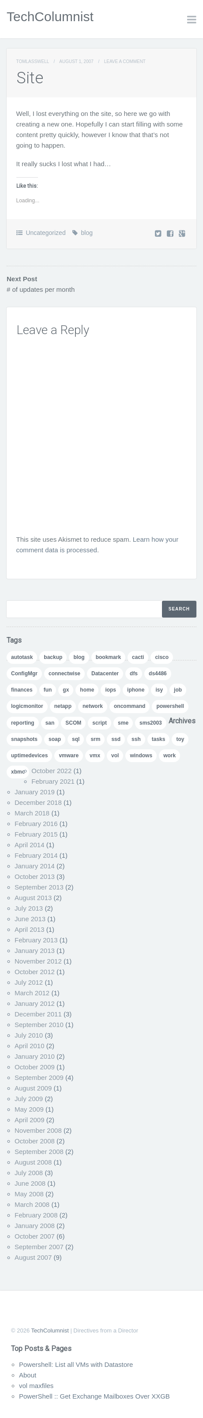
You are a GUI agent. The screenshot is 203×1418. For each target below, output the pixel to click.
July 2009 (29, 1098)
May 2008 (29, 1194)
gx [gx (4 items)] (66, 690)
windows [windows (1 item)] (141, 755)
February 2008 (36, 1215)
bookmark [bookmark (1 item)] (108, 657)
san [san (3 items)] (50, 723)
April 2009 (30, 1120)
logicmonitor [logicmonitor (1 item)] (27, 706)
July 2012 (29, 982)
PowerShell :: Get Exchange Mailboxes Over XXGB (94, 1396)
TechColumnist (50, 16)
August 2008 (33, 1162)
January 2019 (35, 792)
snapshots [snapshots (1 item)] (24, 739)
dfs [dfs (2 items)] (134, 673)
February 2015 (36, 834)
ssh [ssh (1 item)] (136, 739)
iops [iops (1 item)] (110, 690)
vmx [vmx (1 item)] (95, 755)
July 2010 (29, 1035)
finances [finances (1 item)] (22, 690)
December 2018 (38, 802)
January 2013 (35, 950)
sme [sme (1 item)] (123, 723)
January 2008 (35, 1225)
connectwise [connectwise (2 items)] (64, 673)
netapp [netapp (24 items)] (62, 706)
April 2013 (30, 929)
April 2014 (30, 845)
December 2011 (38, 1014)
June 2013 (30, 919)
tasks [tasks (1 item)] (158, 739)
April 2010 (30, 1046)
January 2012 (35, 1003)
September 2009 (39, 1077)
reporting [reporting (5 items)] (22, 723)
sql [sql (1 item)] (75, 739)
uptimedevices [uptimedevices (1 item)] (29, 755)
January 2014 (35, 866)
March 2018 (32, 813)
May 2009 (29, 1109)
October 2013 (35, 876)
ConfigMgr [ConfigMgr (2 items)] (24, 673)
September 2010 (39, 1024)
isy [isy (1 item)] (159, 690)
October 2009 (35, 1067)
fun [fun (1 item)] (48, 690)
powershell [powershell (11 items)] (170, 706)
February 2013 (36, 940)
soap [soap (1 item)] (55, 739)
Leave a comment (125, 61)
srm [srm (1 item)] (95, 739)
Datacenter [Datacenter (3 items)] (105, 673)
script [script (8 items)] (99, 723)
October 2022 (51, 770)
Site (29, 78)
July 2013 (29, 908)
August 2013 (33, 897)
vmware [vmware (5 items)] (69, 755)
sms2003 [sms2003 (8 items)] (150, 723)
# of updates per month (41, 289)
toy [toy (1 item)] (180, 739)
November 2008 (38, 1130)
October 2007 (35, 1236)
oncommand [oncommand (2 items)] (129, 706)
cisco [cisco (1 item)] (162, 657)
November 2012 (38, 961)
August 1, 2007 (76, 61)
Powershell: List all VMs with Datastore (76, 1364)
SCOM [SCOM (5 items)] (73, 723)
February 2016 (36, 823)
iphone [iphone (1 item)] (135, 690)
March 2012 (32, 993)
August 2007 (33, 1257)
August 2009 (33, 1088)
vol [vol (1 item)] (115, 755)
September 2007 (39, 1247)
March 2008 (32, 1204)
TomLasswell (32, 61)
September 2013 (39, 887)
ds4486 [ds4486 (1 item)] (158, 673)
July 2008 (29, 1172)
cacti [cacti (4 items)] (138, 657)
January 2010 (35, 1056)
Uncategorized (45, 232)
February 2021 (53, 781)
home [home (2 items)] (87, 690)
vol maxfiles (36, 1385)
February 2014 (36, 855)
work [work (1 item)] (169, 755)
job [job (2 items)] (178, 690)
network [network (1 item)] (93, 706)
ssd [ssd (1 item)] (115, 739)
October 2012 (35, 971)
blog (87, 232)
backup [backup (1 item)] (53, 657)
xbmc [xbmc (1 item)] (18, 772)
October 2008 (35, 1141)
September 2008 (39, 1151)
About (27, 1375)
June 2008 (30, 1183)
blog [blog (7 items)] (78, 657)
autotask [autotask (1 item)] (22, 657)
